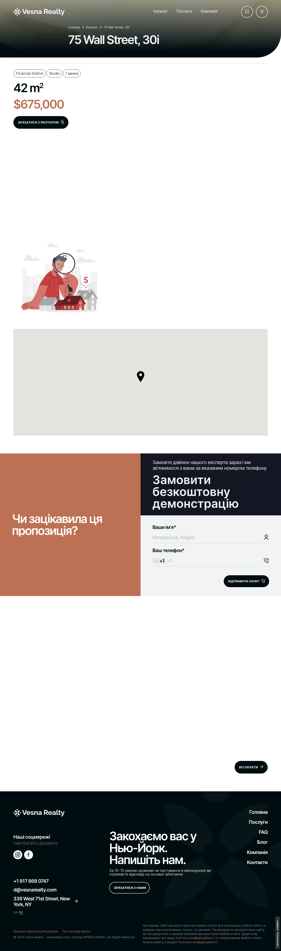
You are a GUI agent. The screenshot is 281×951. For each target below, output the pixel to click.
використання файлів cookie (219, 934)
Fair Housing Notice (76, 931)
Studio (54, 73)
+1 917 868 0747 (31, 881)
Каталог (160, 11)
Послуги (184, 11)
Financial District (29, 73)
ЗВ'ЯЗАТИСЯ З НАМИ (130, 888)
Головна (74, 27)
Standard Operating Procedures (35, 931)
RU (21, 912)
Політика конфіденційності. (198, 942)
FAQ (263, 832)
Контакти (257, 862)
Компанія (209, 11)
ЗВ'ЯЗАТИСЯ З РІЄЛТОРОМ (41, 122)
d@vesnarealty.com (34, 890)
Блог (262, 842)
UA (15, 912)
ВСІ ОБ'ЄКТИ (251, 767)
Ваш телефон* (207, 555)
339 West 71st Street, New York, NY (45, 901)
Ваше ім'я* (207, 532)
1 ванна (71, 73)
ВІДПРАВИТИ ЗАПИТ (243, 581)
